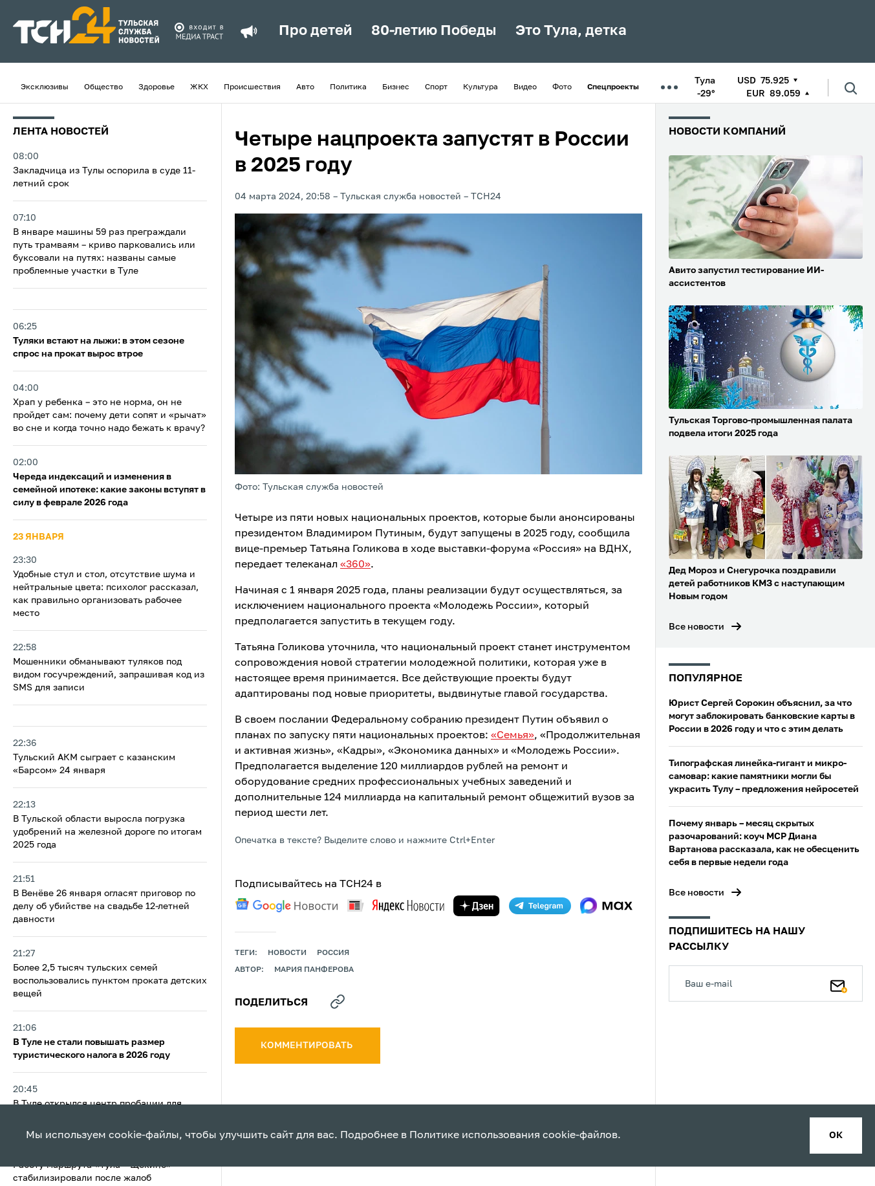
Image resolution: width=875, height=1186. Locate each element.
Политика (348, 87)
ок (836, 1135)
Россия (333, 953)
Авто (305, 87)
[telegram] (540, 905)
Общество (103, 87)
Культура (480, 87)
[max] (606, 905)
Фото (562, 87)
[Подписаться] (838, 983)
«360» (355, 565)
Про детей (315, 31)
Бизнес (395, 87)
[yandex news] (395, 905)
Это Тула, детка (571, 31)
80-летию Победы (433, 31)
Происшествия (252, 87)
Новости (287, 953)
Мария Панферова (314, 970)
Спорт (436, 87)
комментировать (307, 1045)
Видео (525, 87)
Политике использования (474, 1135)
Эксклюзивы (45, 87)
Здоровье (156, 87)
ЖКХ (199, 87)
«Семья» (512, 735)
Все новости (696, 626)
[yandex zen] (476, 905)
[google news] (286, 905)
